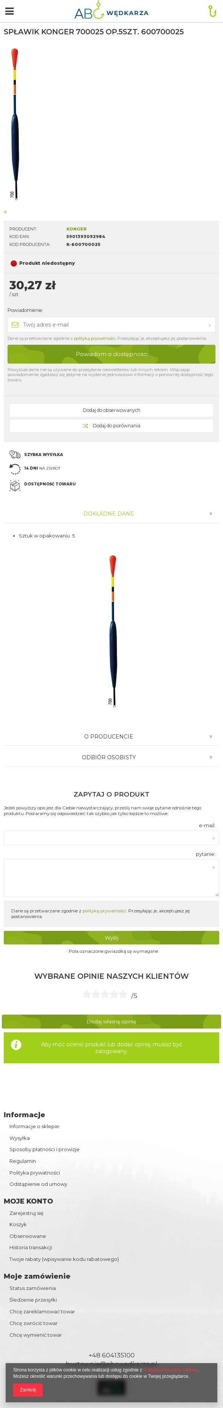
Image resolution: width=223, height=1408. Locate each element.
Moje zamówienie (37, 1276)
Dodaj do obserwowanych (111, 410)
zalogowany (111, 1051)
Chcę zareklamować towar (42, 1311)
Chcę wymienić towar (35, 1335)
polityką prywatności (94, 338)
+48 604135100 (111, 1355)
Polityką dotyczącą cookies (170, 1370)
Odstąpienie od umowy (38, 1184)
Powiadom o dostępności (112, 354)
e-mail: (207, 825)
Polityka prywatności (34, 1173)
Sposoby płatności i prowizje (44, 1149)
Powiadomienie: (25, 310)
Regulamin (22, 1161)
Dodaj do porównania (111, 425)
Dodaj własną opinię (111, 1021)
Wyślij (111, 938)
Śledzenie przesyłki (33, 1300)
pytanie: (205, 854)
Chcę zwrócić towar (33, 1323)
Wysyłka (19, 1138)
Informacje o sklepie (34, 1126)
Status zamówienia (32, 1288)
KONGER (76, 229)
